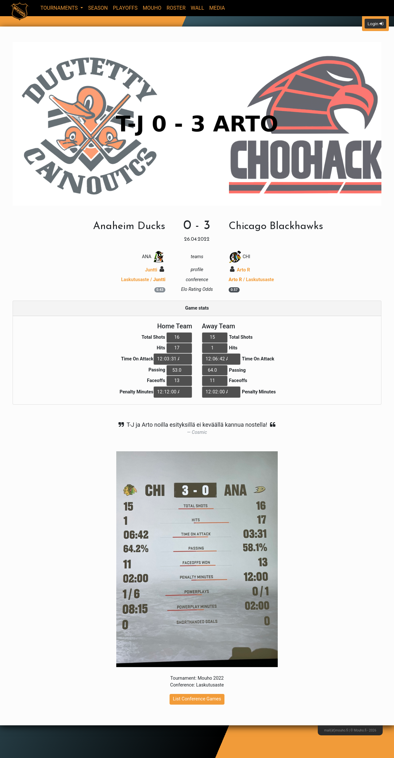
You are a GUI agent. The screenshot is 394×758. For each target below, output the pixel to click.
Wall (197, 8)
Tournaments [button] (59, 8)
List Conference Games (197, 699)
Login (375, 23)
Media (217, 8)
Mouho (152, 8)
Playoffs (125, 8)
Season (98, 8)
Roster (176, 8)
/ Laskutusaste (251, 279)
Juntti (154, 270)
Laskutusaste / (143, 279)
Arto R (240, 270)
